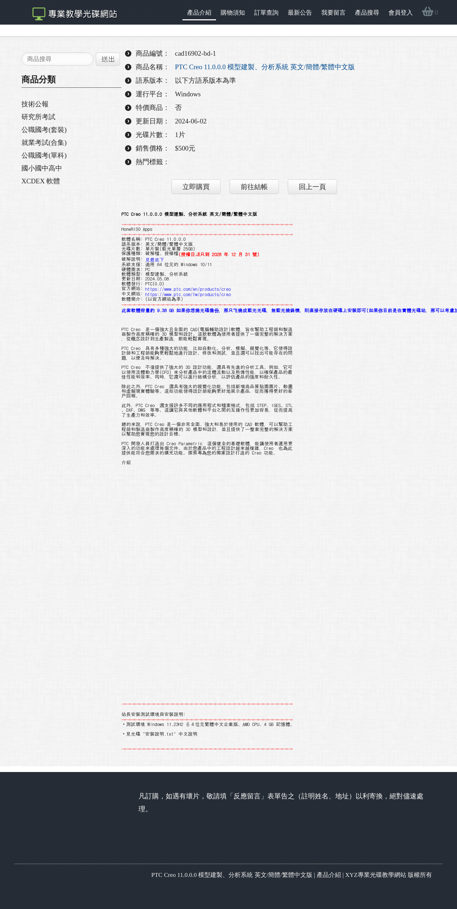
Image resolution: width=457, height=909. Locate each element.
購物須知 (233, 12)
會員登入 (400, 12)
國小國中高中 (41, 168)
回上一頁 (312, 187)
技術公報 (35, 104)
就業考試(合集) (44, 142)
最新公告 (300, 12)
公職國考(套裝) (44, 129)
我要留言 (333, 12)
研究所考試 (38, 117)
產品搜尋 (367, 12)
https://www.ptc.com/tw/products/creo (188, 294)
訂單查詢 (266, 12)
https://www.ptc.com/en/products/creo (188, 288)
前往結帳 (254, 187)
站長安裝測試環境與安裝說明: (153, 714)
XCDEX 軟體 (40, 181)
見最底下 (154, 259)
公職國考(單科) (44, 155)
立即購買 (196, 187)
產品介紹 (199, 12)
